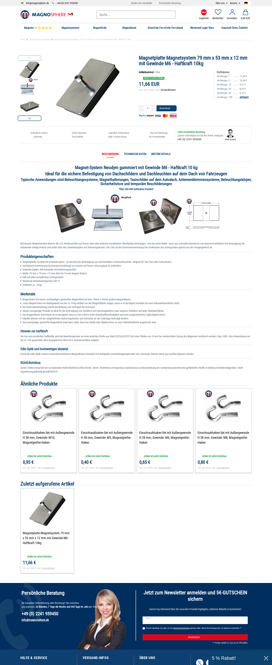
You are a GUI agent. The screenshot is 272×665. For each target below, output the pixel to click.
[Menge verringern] (141, 108)
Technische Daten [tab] (135, 154)
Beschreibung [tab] (110, 154)
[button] (29, 118)
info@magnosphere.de (37, 3)
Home (22, 39)
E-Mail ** (148, 618)
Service (234, 3)
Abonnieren (216, 637)
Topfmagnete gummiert (39, 39)
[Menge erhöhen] (154, 108)
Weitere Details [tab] (160, 154)
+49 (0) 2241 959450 (67, 3)
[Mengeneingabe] (147, 108)
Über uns (220, 3)
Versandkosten (168, 89)
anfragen (244, 97)
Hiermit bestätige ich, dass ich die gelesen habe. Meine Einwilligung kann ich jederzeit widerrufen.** (193, 628)
